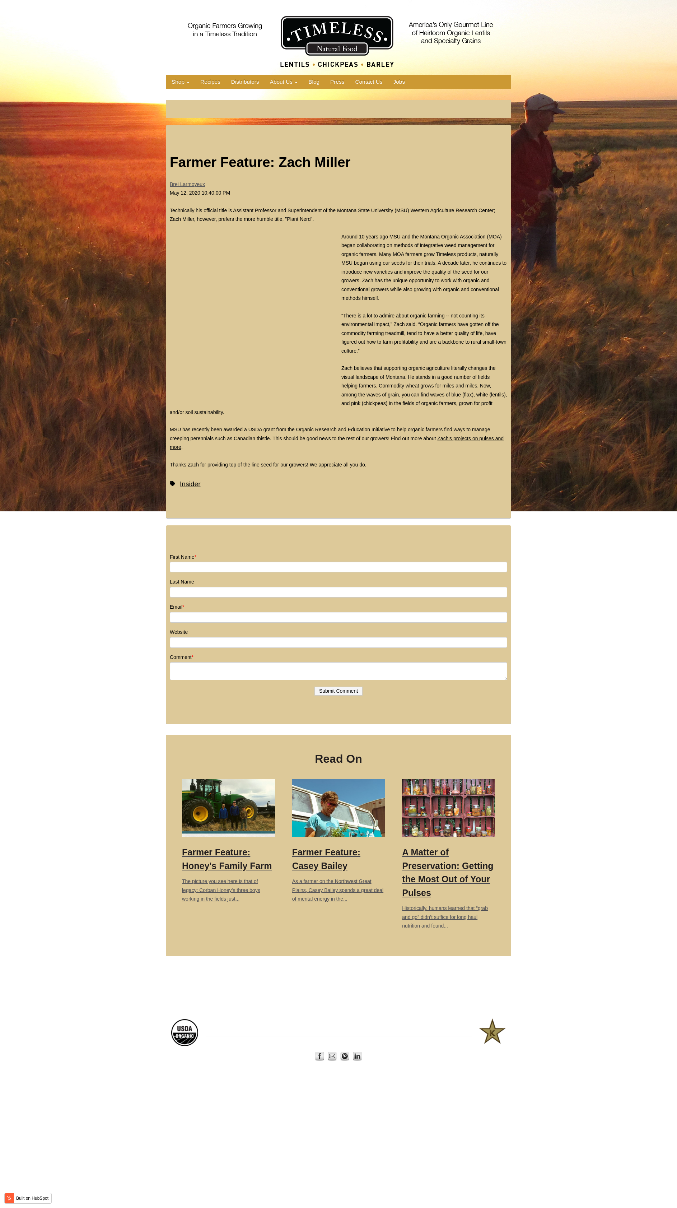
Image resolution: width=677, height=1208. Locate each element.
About (337, 1040)
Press (337, 82)
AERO (292, 1024)
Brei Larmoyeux (187, 184)
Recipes (210, 82)
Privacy (374, 1040)
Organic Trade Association (330, 1024)
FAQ (390, 1040)
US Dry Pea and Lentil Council (391, 1024)
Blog (313, 82)
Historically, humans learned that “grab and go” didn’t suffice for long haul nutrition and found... (448, 854)
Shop (181, 82)
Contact (355, 1040)
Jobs (399, 82)
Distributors (245, 82)
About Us (284, 82)
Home (307, 1040)
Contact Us (368, 82)
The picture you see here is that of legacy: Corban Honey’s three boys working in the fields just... (228, 840)
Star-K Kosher (440, 1024)
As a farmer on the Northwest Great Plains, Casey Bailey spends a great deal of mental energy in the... (338, 840)
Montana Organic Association (253, 1024)
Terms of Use (412, 1040)
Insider (190, 484)
